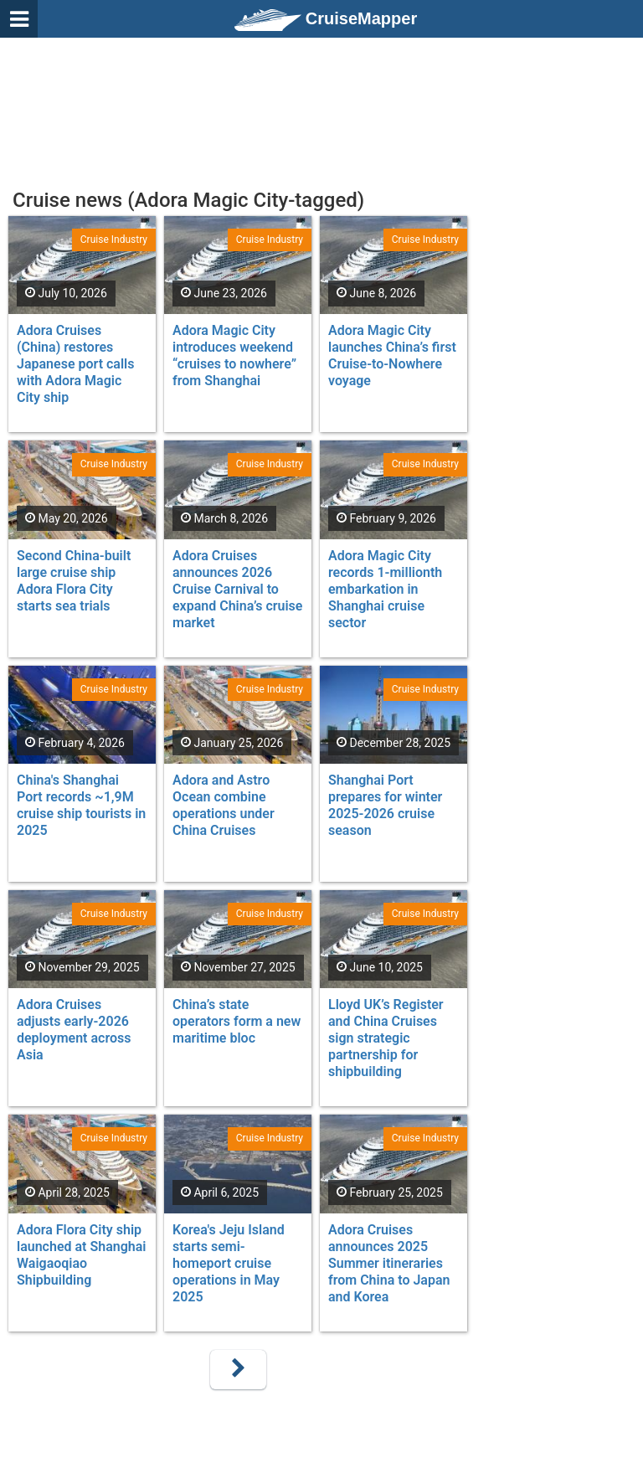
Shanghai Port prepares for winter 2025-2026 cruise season (385, 805)
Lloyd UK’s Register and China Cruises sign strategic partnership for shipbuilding (386, 1038)
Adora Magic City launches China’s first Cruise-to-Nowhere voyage (392, 355)
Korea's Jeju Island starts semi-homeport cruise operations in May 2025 (228, 1263)
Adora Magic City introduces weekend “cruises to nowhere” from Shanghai (234, 355)
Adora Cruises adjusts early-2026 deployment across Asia (74, 1030)
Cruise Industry (113, 239)
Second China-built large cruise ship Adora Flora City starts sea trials (74, 581)
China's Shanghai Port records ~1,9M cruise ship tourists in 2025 (81, 805)
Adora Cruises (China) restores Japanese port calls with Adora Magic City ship (76, 363)
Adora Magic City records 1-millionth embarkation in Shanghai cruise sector (385, 589)
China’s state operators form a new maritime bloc (236, 1021)
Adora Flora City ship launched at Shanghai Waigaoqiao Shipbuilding (81, 1255)
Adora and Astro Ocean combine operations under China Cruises (223, 805)
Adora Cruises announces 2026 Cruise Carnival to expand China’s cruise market (237, 589)
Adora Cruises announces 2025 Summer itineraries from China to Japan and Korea (389, 1263)
